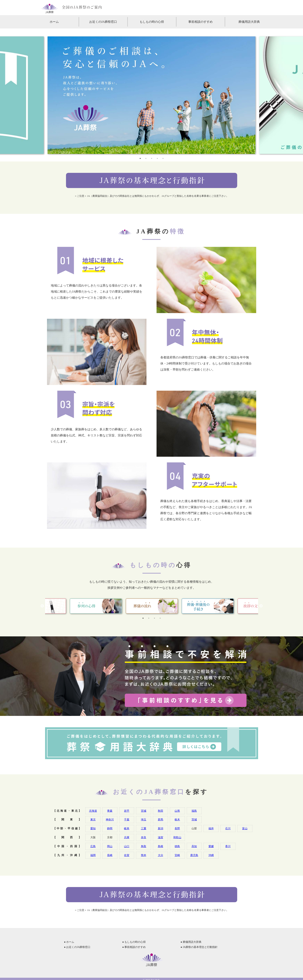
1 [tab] (140, 158)
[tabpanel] (151, 95)
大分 (160, 855)
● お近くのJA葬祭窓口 (77, 947)
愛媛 (211, 846)
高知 (194, 846)
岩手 (126, 810)
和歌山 (177, 837)
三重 (143, 828)
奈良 (143, 837)
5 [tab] (163, 158)
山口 (126, 846)
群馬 (160, 819)
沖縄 (211, 855)
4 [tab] (157, 158)
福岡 (93, 855)
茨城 (194, 819)
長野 (177, 828)
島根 (160, 846)
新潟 (160, 828)
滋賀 (160, 837)
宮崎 (177, 855)
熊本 (143, 855)
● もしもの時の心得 (134, 942)
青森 (109, 810)
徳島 (177, 846)
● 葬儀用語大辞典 (191, 942)
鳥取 (143, 846)
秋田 (160, 810)
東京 (93, 819)
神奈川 (110, 819)
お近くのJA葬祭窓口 (103, 21)
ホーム (54, 21)
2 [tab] (146, 158)
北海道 (93, 810)
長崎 (109, 855)
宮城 (143, 810)
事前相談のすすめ (200, 21)
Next (261, 606)
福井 (211, 828)
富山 (244, 828)
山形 (177, 810)
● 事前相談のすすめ (134, 947)
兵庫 (126, 837)
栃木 (177, 819)
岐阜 (126, 828)
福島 (194, 810)
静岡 (109, 828)
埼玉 (143, 819)
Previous (42, 606)
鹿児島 (194, 855)
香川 (228, 846)
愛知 (93, 828)
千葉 (126, 819)
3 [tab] (151, 158)
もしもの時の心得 (152, 21)
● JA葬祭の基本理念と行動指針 (199, 947)
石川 (228, 828)
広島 (93, 846)
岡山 (109, 846)
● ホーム (69, 942)
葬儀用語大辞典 (249, 21)
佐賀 (126, 855)
